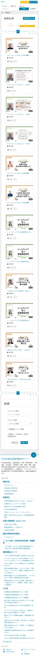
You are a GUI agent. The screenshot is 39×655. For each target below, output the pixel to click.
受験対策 (6, 482)
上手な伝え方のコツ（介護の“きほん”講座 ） (19, 379)
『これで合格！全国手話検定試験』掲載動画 (19, 542)
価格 (29, 26)
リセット (15, 442)
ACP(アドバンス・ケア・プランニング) (16, 512)
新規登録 (24, 2)
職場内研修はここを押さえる (13, 527)
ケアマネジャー (9, 485)
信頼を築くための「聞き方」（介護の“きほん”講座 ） (22, 350)
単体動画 (12, 429)
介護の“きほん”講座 (10, 524)
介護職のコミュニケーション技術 (15, 504)
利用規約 (26, 654)
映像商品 (6, 497)
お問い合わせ (9, 651)
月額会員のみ (11, 436)
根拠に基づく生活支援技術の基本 (15, 506)
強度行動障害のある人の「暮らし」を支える (18, 501)
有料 (25, 434)
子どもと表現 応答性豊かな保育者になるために (19, 555)
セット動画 (20, 429)
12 (36, 32)
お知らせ (22, 6)
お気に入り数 (13, 26)
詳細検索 (33, 9)
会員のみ (19, 434)
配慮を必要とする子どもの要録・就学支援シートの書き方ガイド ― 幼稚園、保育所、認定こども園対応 (19, 583)
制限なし (12, 434)
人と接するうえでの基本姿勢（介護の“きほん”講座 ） (22, 291)
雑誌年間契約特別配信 (11, 534)
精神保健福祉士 (9, 494)
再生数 (29, 23)
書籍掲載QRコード (10, 552)
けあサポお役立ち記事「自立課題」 (15, 635)
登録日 (14, 23)
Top (2, 12)
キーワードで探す (13, 411)
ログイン (33, 2)
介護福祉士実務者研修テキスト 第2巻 (16, 592)
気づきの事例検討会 (10, 509)
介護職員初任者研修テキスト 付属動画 (16, 597)
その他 (5, 588)
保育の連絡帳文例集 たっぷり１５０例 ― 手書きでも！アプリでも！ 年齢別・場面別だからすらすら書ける (19, 570)
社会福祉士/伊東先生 (10, 491)
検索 (24, 9)
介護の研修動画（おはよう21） (15, 521)
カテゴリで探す (12, 420)
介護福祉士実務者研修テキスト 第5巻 (16, 594)
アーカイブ (7, 642)
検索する (24, 442)
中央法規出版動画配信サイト (15, 459)
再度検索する (29, 18)
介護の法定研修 (9, 530)
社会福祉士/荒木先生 (10, 488)
